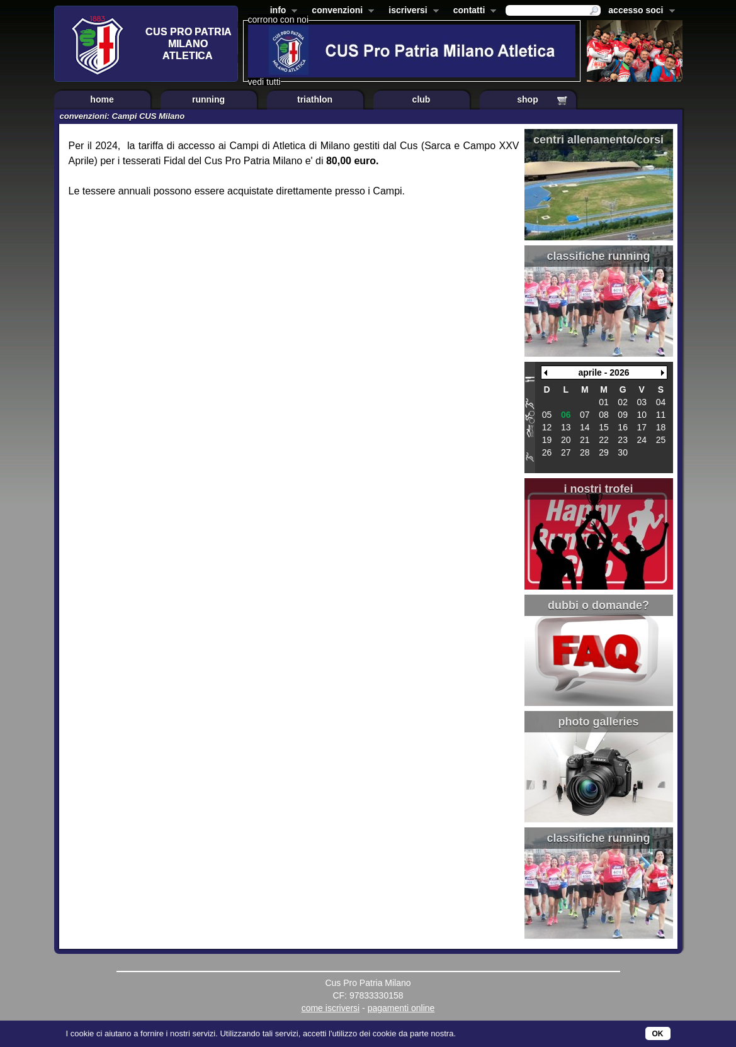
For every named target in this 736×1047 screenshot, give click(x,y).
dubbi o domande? (598, 605)
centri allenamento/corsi (598, 139)
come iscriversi (331, 1008)
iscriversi (411, 11)
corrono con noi (278, 19)
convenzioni (340, 11)
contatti (472, 11)
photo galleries (598, 721)
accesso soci (638, 11)
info (281, 11)
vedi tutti (264, 82)
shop (527, 99)
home (101, 99)
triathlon (314, 99)
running (208, 99)
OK (658, 1033)
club (421, 99)
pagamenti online (401, 1008)
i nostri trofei (598, 489)
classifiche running (598, 256)
